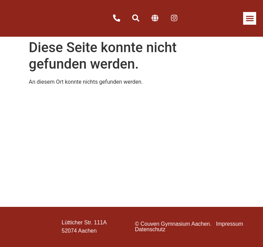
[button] (249, 18)
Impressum (229, 224)
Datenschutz (150, 229)
